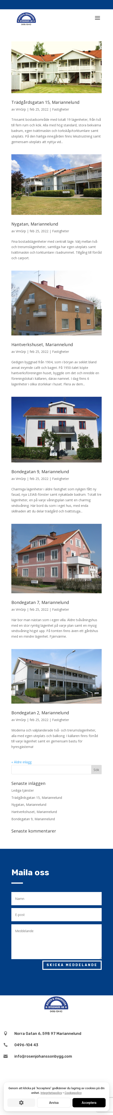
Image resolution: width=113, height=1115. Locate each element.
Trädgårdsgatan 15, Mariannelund (45, 102)
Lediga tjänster (22, 790)
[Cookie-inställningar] (21, 1103)
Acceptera (89, 1103)
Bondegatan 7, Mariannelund (40, 602)
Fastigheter (60, 109)
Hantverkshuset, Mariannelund (42, 344)
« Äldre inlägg (21, 762)
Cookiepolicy (73, 1093)
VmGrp (21, 109)
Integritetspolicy (51, 1093)
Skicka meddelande (72, 965)
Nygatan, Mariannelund (34, 224)
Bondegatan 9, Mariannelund (40, 471)
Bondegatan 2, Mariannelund (40, 712)
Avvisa (54, 1103)
